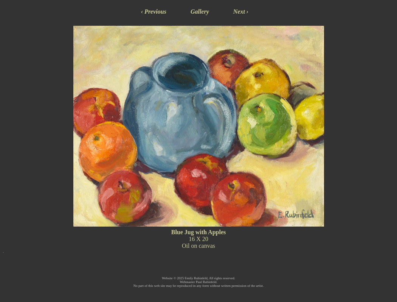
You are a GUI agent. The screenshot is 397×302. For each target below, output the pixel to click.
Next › (240, 11)
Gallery (200, 11)
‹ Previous (153, 11)
